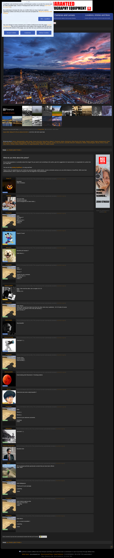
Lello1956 (66, 142)
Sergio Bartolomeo (34, 144)
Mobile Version (25, 554)
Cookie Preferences (58, 554)
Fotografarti (41, 129)
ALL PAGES (10, 150)
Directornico (68, 141)
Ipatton (44, 142)
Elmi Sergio (82, 141)
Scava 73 (26, 144)
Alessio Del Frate (37, 141)
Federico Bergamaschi (100, 141)
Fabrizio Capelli (90, 141)
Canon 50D (6, 132)
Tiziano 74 (42, 144)
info (105, 212)
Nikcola (97, 142)
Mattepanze (79, 142)
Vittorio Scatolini (50, 144)
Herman (33, 142)
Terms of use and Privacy (47, 554)
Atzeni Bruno (45, 141)
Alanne (14, 141)
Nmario (102, 142)
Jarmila (54, 142)
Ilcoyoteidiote (38, 142)
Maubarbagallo (91, 142)
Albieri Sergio (28, 141)
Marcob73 (72, 142)
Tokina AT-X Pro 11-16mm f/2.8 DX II (19, 132)
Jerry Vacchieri (60, 142)
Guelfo (28, 142)
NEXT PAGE (17, 150)
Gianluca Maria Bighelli (20, 142)
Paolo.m (8, 144)
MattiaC (85, 142)
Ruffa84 (21, 144)
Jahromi (49, 142)
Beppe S (52, 141)
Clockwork (57, 141)
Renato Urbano (15, 144)
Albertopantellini (21, 141)
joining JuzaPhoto (17, 167)
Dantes (62, 141)
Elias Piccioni (75, 141)
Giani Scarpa (10, 142)
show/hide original (61, 178)
